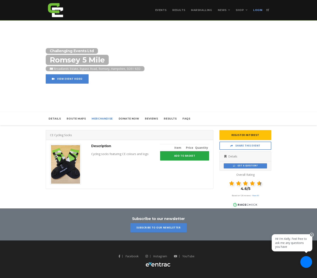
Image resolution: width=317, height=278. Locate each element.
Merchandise (102, 118)
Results (178, 10)
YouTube (184, 256)
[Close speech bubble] (310, 239)
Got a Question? (245, 165)
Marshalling (201, 10)
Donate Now (129, 118)
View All (255, 195)
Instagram (156, 256)
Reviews (151, 118)
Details (55, 118)
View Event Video (67, 79)
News (222, 10)
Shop (240, 10)
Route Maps (76, 118)
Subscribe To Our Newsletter (158, 227)
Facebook (128, 256)
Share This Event (245, 145)
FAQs (186, 118)
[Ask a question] (305, 266)
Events (161, 10)
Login (258, 10)
